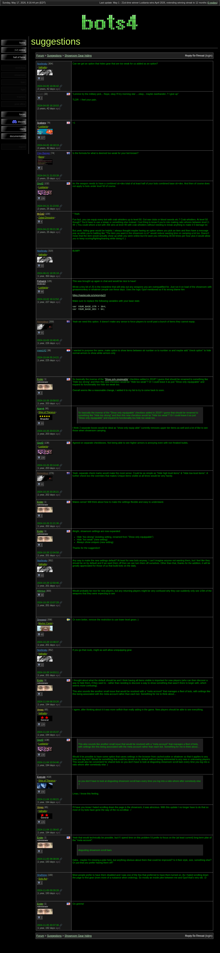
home (22, 42)
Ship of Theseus (46, 413)
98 (40, 291)
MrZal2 (40, 213)
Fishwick (41, 281)
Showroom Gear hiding (78, 55)
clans (22, 129)
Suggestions (54, 55)
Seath (40, 94)
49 (40, 635)
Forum (40, 55)
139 (41, 198)
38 (40, 595)
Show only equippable (116, 380)
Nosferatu (42, 63)
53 (40, 78)
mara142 (41, 351)
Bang (41, 156)
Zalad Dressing (46, 217)
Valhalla (42, 67)
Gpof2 (40, 183)
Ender (40, 380)
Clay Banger (43, 153)
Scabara (41, 122)
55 (40, 333)
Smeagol (41, 620)
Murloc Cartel (45, 624)
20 (40, 424)
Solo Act (42, 879)
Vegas (40, 710)
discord (18, 121)
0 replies (212, 2)
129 (41, 725)
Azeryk (40, 409)
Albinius (41, 591)
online (20, 50)
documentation (17, 136)
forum (22, 114)
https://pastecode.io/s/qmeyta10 (89, 295)
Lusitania (43, 126)
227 (41, 137)
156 (41, 792)
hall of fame (19, 57)
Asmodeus (42, 322)
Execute (41, 777)
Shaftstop (42, 875)
